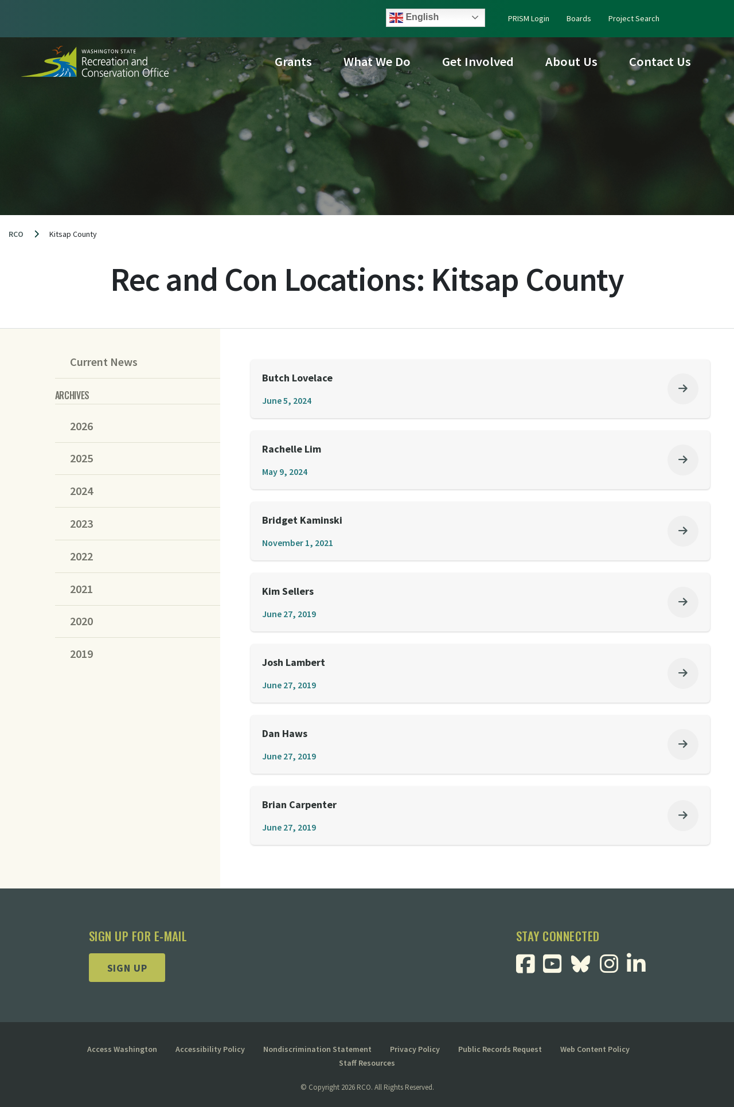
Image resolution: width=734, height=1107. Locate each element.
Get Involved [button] (478, 61)
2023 (81, 523)
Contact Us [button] (660, 61)
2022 (81, 556)
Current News (104, 361)
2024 (81, 491)
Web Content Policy (595, 1049)
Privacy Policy (415, 1049)
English (414, 18)
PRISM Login (528, 18)
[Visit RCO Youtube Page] (556, 968)
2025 (81, 458)
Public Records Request (500, 1049)
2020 (81, 621)
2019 (81, 653)
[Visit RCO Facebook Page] (529, 968)
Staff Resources (367, 1063)
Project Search (633, 18)
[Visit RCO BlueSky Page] (585, 962)
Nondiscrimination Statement (317, 1049)
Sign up (127, 968)
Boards (579, 18)
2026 (81, 426)
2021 (81, 589)
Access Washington (122, 1049)
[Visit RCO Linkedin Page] (640, 968)
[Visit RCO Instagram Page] (613, 968)
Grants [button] (293, 61)
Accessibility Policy (210, 1049)
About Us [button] (571, 61)
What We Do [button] (377, 61)
